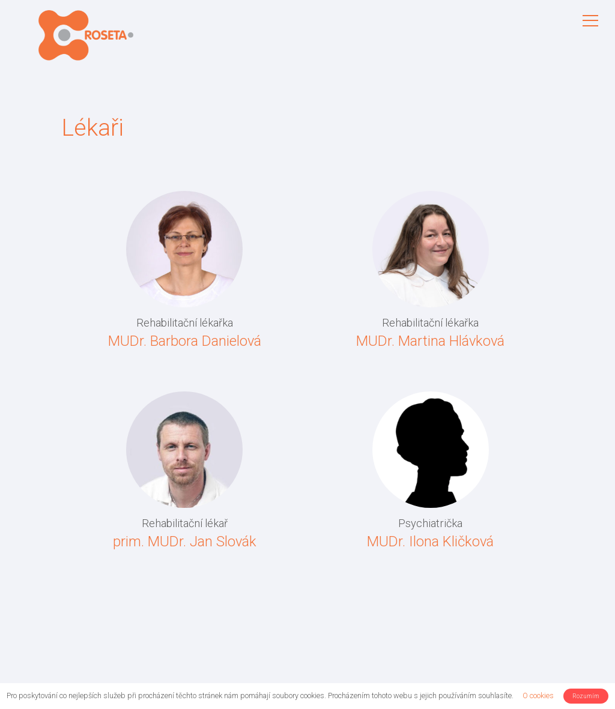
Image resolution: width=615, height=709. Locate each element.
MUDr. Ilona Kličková (430, 541)
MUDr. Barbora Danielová (184, 341)
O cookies (538, 695)
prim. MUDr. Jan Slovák (184, 541)
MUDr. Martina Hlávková (430, 341)
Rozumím (585, 696)
